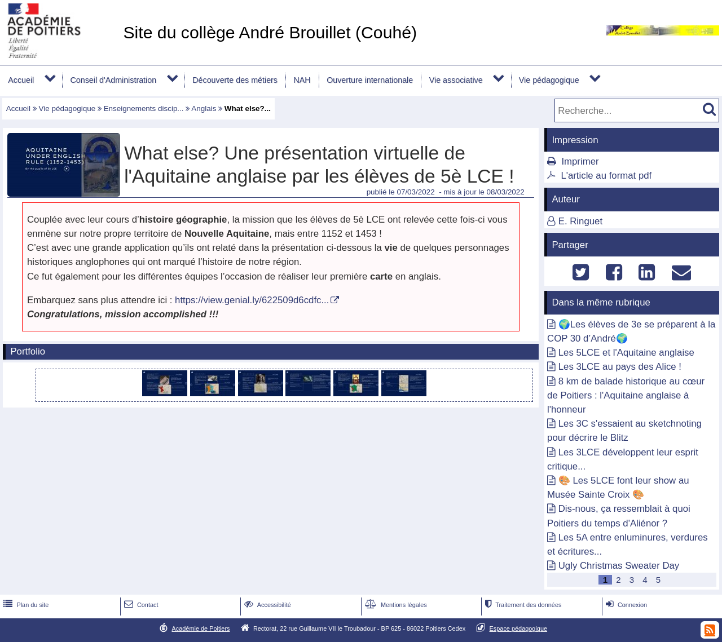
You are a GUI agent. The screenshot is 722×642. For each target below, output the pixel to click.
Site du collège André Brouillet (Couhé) (270, 32)
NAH (301, 80)
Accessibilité (266, 604)
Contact (140, 604)
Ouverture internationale (370, 80)
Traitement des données (522, 604)
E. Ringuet (580, 221)
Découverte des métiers (235, 80)
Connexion (625, 604)
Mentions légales (395, 604)
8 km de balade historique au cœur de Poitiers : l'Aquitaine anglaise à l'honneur (626, 395)
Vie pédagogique (549, 80)
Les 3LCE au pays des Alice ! (619, 366)
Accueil (21, 80)
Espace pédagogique (519, 628)
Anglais (203, 108)
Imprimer (579, 161)
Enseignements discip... (144, 108)
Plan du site (25, 604)
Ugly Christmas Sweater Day (619, 565)
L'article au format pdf (606, 175)
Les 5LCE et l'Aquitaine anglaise (626, 352)
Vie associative (456, 80)
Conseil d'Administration (113, 80)
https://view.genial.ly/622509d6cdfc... (252, 300)
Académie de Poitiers (200, 628)
